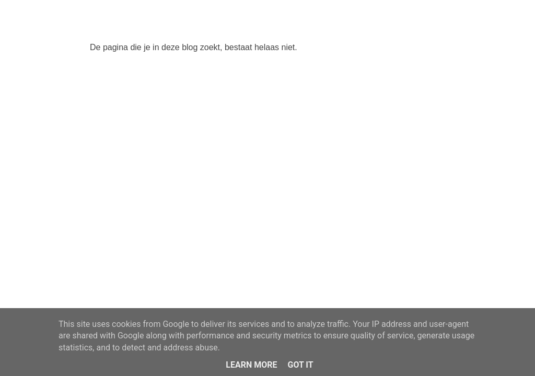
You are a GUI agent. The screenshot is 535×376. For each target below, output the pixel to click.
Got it (300, 365)
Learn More (251, 365)
